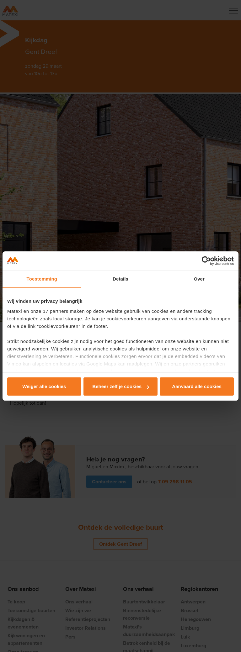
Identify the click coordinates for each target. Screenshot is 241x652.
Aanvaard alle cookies (197, 386)
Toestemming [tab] (42, 278)
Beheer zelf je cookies (120, 386)
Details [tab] (120, 278)
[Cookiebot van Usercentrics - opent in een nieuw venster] (206, 261)
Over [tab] (199, 278)
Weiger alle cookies (44, 386)
